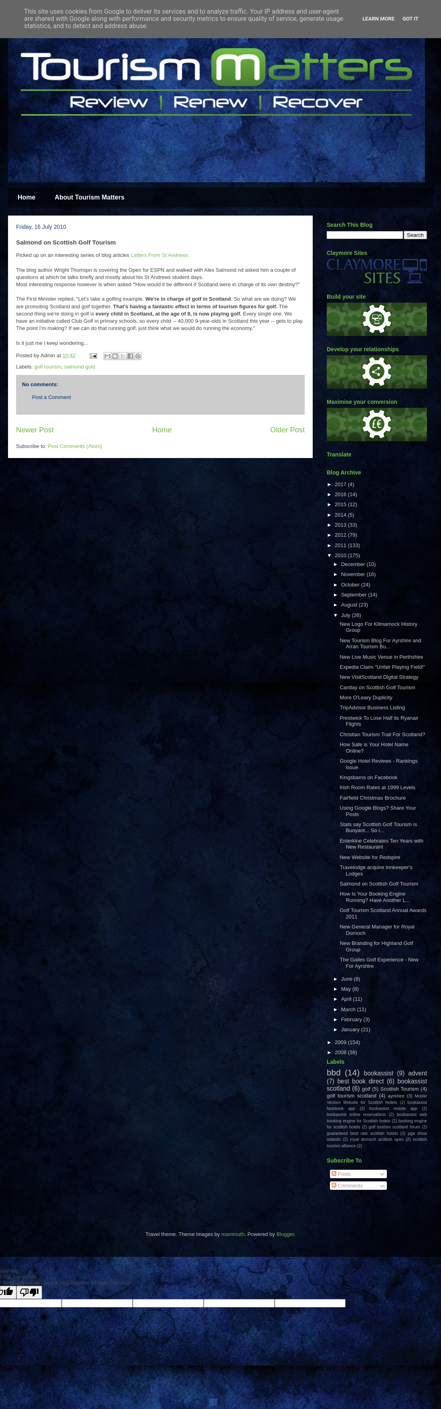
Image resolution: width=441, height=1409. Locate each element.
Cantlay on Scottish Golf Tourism (377, 687)
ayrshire (396, 1095)
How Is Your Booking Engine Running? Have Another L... (375, 897)
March (349, 1009)
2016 (341, 494)
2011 (341, 545)
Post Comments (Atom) (75, 446)
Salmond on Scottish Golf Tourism (379, 884)
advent (417, 1073)
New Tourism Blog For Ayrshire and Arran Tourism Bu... (380, 643)
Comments (347, 1186)
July (346, 615)
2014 (341, 515)
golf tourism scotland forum (395, 1127)
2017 (341, 484)
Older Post (287, 430)
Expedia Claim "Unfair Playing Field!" (382, 667)
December (354, 564)
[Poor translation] (29, 1292)
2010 (341, 555)
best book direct (360, 1081)
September (354, 595)
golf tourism (47, 367)
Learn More (378, 19)
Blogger (285, 1234)
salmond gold (79, 367)
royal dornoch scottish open (377, 1139)
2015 (341, 504)
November (354, 574)
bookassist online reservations (356, 1114)
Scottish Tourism (399, 1089)
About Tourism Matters (89, 197)
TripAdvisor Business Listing (372, 707)
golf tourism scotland (351, 1096)
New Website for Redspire (370, 857)
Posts (341, 1174)
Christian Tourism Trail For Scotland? (382, 734)
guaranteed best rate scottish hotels (362, 1133)
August (350, 605)
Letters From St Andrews (159, 255)
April (347, 999)
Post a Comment (51, 397)
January (351, 1029)
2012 (341, 535)
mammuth (233, 1234)
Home (26, 197)
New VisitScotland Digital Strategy (379, 677)
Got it (411, 19)
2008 (341, 1052)
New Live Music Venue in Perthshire (381, 657)
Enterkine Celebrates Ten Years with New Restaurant (381, 844)
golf (366, 1089)
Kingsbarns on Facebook (368, 777)
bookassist (379, 1073)
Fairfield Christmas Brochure (373, 798)
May (346, 989)
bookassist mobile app (393, 1108)
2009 (341, 1042)
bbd (334, 1072)
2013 (341, 525)
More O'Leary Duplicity (366, 697)
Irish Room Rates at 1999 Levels (377, 787)
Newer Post (35, 430)
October (351, 585)
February (352, 1019)
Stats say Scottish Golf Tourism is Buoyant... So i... (378, 827)
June (347, 979)
